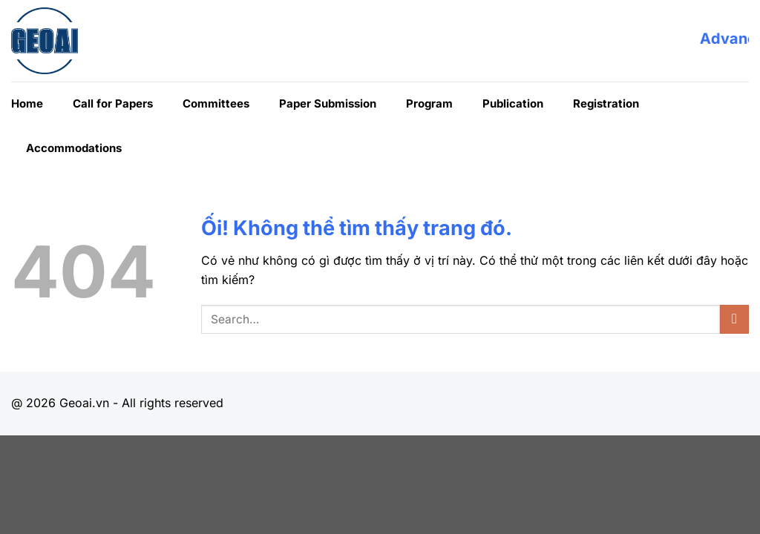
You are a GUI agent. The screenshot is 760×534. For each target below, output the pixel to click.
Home (27, 103)
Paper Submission (327, 103)
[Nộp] (734, 319)
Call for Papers (113, 103)
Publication (512, 103)
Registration (606, 103)
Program (429, 103)
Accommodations (74, 148)
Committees (216, 103)
